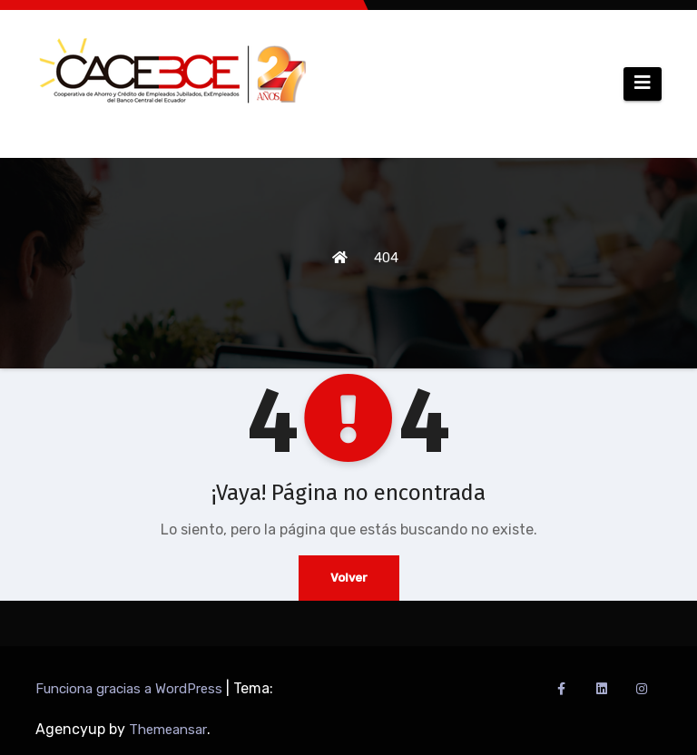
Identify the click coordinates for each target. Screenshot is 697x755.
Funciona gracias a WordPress (130, 689)
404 (386, 258)
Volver (349, 577)
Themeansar (168, 729)
